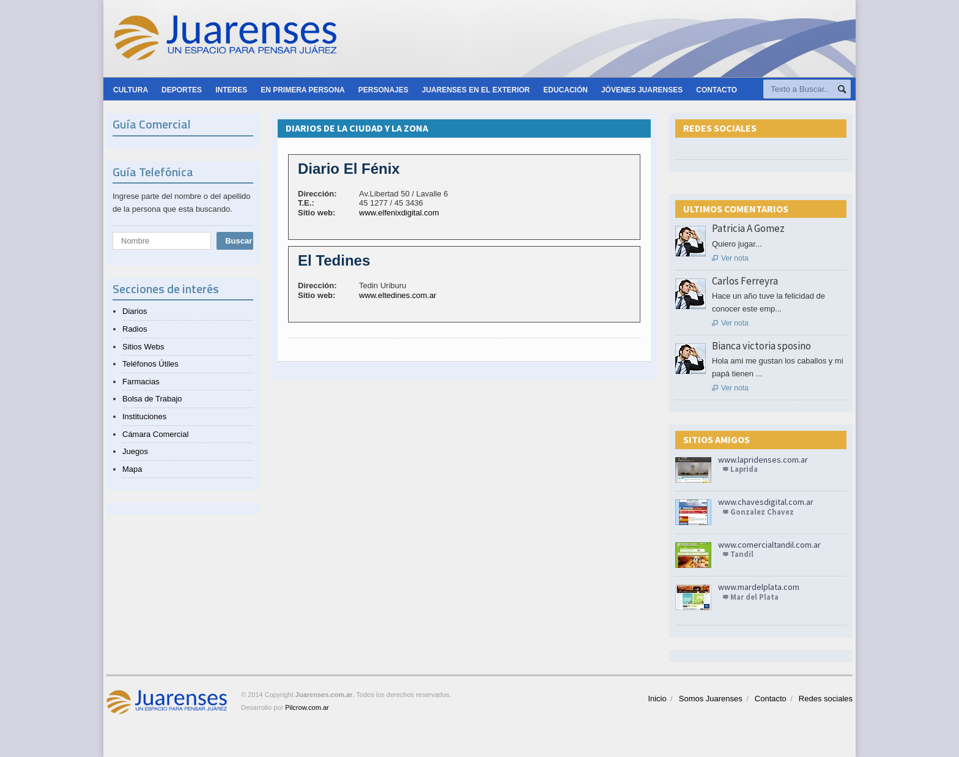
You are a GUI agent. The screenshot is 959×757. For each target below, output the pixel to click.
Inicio (657, 698)
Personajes (383, 90)
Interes (231, 90)
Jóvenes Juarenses (642, 90)
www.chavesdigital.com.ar (765, 501)
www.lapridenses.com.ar (763, 459)
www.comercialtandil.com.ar (769, 544)
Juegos (135, 451)
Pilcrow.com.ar (307, 707)
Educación (565, 90)
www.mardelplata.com (758, 586)
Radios (134, 329)
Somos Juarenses (710, 698)
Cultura (130, 90)
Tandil (742, 554)
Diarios (134, 311)
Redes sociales (826, 698)
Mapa (132, 469)
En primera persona (303, 90)
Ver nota (730, 258)
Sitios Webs (143, 346)
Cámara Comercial (155, 434)
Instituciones (144, 416)
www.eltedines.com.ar (397, 295)
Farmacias (141, 381)
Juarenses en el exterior (476, 90)
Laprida (744, 469)
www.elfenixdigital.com (399, 212)
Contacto (716, 90)
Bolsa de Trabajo (152, 398)
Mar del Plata (754, 597)
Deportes (181, 90)
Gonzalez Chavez (762, 511)
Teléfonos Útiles (150, 363)
